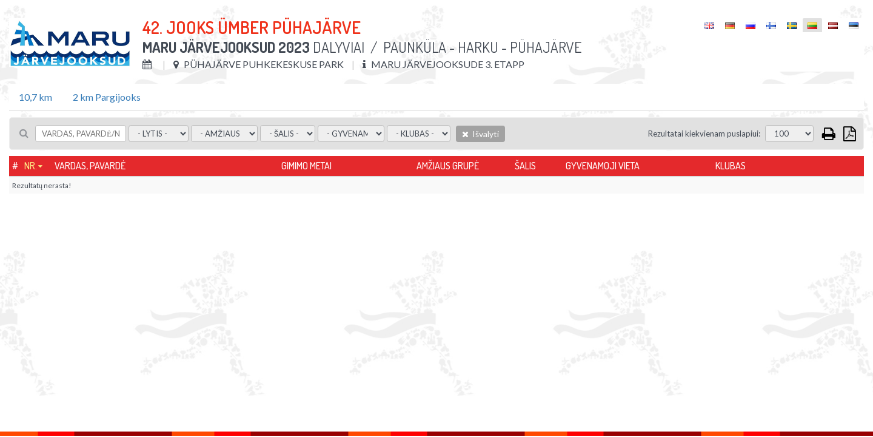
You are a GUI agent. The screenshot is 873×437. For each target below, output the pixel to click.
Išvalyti (480, 134)
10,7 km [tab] (35, 97)
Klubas (730, 166)
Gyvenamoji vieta (603, 166)
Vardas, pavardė (90, 166)
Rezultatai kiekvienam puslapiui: (704, 133)
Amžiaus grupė (447, 166)
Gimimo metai (306, 166)
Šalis (525, 166)
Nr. (30, 166)
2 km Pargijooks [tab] (107, 97)
